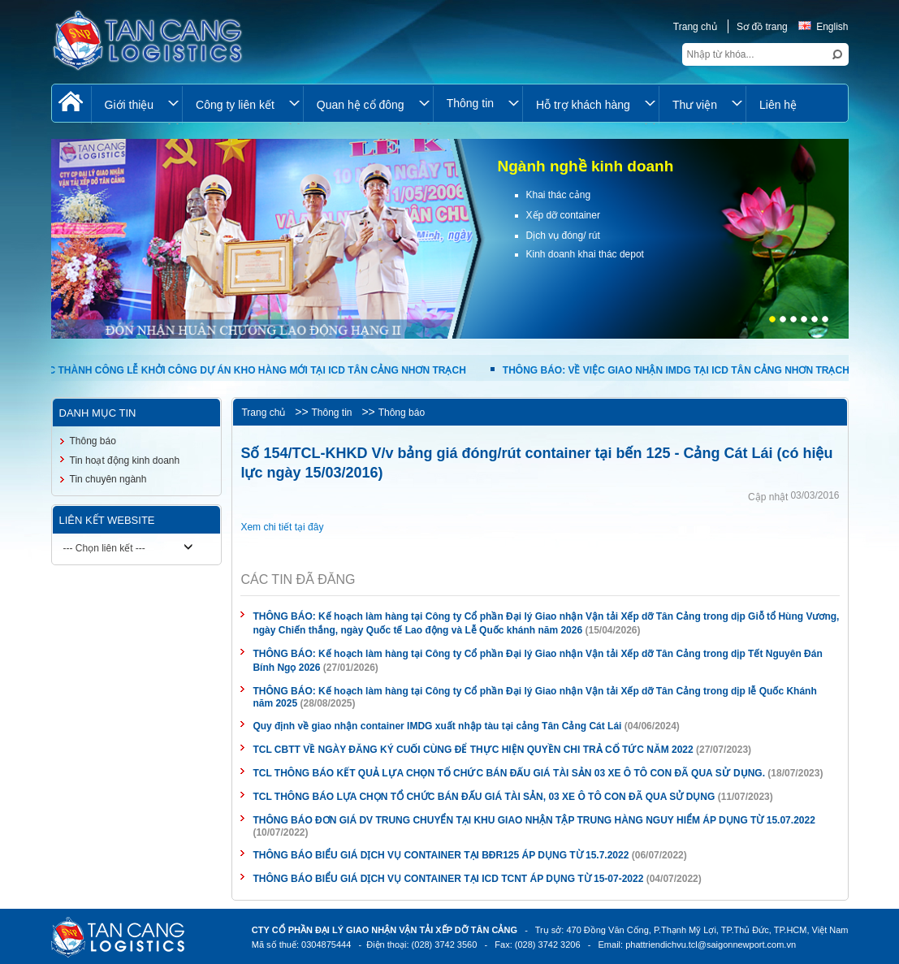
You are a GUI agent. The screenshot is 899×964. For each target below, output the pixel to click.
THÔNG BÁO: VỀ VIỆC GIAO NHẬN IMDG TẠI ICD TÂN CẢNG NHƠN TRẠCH (676, 370)
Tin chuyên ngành (108, 479)
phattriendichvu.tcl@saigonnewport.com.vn (710, 944)
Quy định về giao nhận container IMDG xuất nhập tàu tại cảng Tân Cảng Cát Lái (438, 726)
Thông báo (401, 412)
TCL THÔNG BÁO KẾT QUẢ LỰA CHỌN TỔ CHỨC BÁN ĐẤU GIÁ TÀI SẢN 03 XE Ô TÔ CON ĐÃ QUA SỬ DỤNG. (509, 773)
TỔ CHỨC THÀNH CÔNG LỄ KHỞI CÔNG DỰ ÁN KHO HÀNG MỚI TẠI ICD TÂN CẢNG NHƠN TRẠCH (239, 370)
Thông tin (331, 412)
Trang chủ (695, 26)
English (823, 26)
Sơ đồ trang (762, 26)
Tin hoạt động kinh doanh (125, 460)
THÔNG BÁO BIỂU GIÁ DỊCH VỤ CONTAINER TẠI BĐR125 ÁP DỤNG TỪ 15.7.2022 (441, 855)
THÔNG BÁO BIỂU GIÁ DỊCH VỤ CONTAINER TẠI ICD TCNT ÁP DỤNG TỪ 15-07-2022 (448, 878)
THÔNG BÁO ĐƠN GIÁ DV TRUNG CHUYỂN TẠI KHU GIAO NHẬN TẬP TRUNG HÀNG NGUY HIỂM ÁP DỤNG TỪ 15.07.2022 (534, 820)
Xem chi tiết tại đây (281, 527)
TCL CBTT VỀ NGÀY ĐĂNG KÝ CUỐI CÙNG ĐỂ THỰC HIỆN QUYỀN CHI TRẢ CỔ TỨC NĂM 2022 (473, 749)
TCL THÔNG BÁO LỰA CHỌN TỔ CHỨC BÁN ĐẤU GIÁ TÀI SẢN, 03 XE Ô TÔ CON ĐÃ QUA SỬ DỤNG (484, 796)
